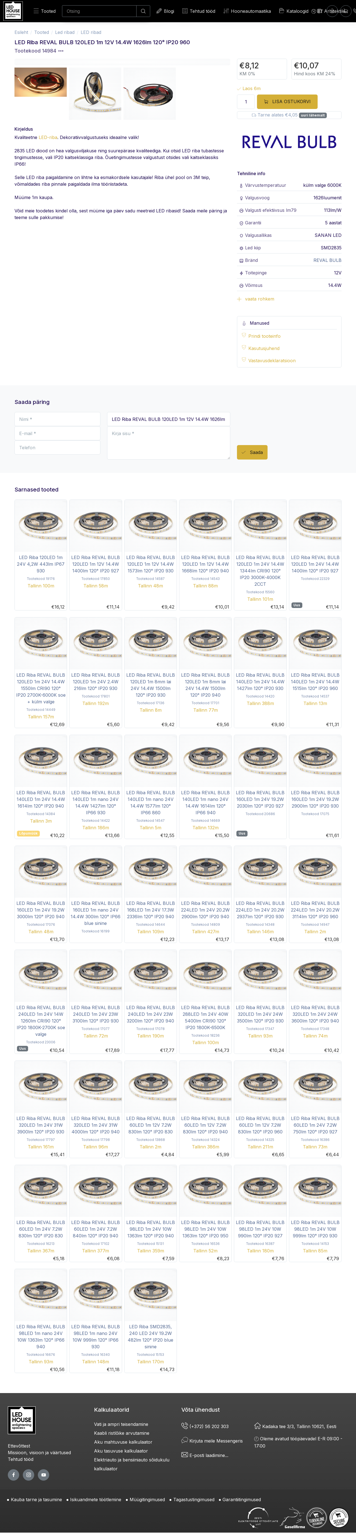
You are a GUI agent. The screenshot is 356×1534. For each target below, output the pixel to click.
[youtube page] (43, 1475)
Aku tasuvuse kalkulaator (121, 1451)
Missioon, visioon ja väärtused (39, 1452)
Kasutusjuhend (264, 348)
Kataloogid (293, 11)
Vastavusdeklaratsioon (272, 360)
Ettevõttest (19, 1446)
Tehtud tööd (198, 11)
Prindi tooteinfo (264, 336)
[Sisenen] (332, 11)
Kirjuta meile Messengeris (212, 1441)
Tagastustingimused (193, 1499)
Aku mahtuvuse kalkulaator (123, 1442)
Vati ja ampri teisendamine (121, 1424)
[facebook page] (13, 1475)
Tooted (45, 11)
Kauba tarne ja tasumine (36, 1499)
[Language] (317, 11)
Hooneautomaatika (247, 11)
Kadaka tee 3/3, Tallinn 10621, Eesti (295, 1426)
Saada (252, 452)
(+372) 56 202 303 (205, 1426)
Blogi (165, 11)
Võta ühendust (200, 1409)
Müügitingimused (147, 1499)
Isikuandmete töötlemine (95, 1499)
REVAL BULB (327, 260)
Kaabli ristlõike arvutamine (121, 1433)
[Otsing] (99, 11)
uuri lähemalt (313, 115)
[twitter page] (28, 1475)
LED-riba (48, 137)
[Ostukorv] (346, 11)
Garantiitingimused (241, 1499)
